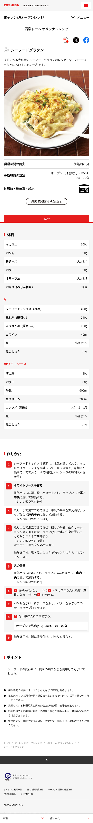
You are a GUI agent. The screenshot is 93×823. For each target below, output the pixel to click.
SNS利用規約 (10, 794)
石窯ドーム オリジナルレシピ (61, 743)
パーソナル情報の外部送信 (60, 789)
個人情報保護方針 (35, 789)
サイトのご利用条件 (13, 789)
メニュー (83, 17)
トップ (7, 743)
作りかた (55, 818)
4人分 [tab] (46, 218)
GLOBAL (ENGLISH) (13, 805)
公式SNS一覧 (27, 794)
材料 (5, 818)
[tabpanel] (46, 330)
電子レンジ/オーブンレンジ (28, 743)
